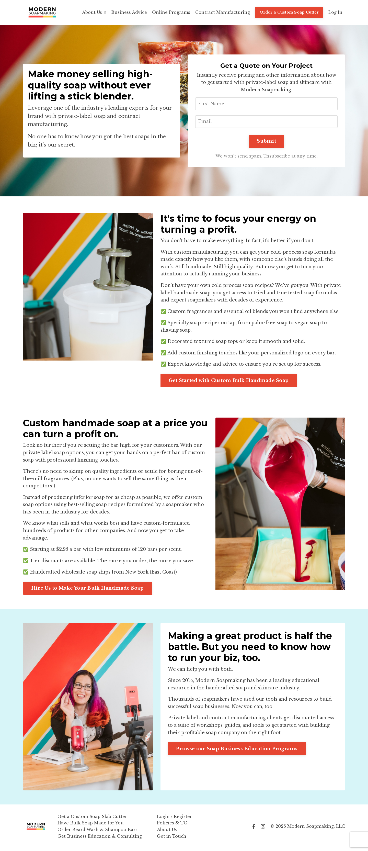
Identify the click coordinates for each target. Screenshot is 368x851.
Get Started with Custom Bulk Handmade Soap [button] (229, 382)
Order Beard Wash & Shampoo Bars (97, 832)
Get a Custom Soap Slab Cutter (92, 819)
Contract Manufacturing (222, 12)
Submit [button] (266, 142)
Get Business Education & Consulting (99, 838)
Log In (335, 12)
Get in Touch (171, 838)
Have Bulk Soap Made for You (90, 825)
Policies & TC (172, 825)
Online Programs (171, 12)
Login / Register (174, 819)
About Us (94, 12)
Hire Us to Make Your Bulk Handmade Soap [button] (87, 591)
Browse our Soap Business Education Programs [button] (237, 752)
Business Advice (129, 12)
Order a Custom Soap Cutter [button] (289, 12)
